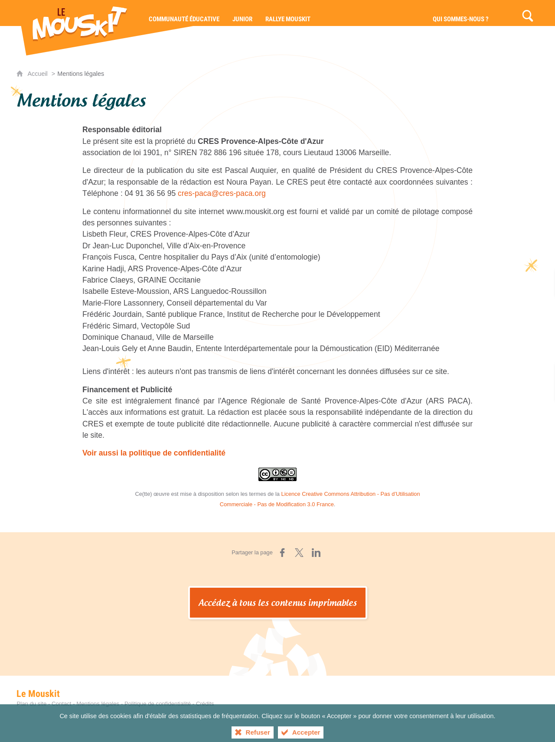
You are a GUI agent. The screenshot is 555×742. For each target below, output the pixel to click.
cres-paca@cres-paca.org (222, 193)
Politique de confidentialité (157, 703)
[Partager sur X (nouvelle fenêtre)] (299, 552)
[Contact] (506, 13)
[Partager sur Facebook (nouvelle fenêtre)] (282, 552)
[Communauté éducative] (184, 13)
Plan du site (31, 703)
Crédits (205, 703)
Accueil (38, 73)
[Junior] (242, 13)
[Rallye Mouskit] (288, 13)
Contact (61, 703)
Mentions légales (97, 703)
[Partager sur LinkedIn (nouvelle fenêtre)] (316, 552)
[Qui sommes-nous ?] (460, 13)
